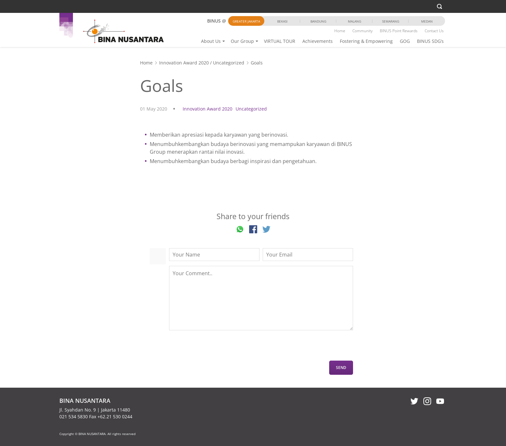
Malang (354, 21)
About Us (211, 41)
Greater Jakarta (246, 21)
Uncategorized (228, 63)
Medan (427, 21)
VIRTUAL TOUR (279, 41)
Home (339, 31)
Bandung (318, 21)
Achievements (317, 41)
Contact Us (434, 31)
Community (362, 31)
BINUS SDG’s (430, 41)
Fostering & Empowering (366, 41)
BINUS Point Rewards (399, 31)
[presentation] (218, 348)
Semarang (390, 21)
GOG (405, 41)
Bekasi (282, 21)
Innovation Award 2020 (184, 63)
